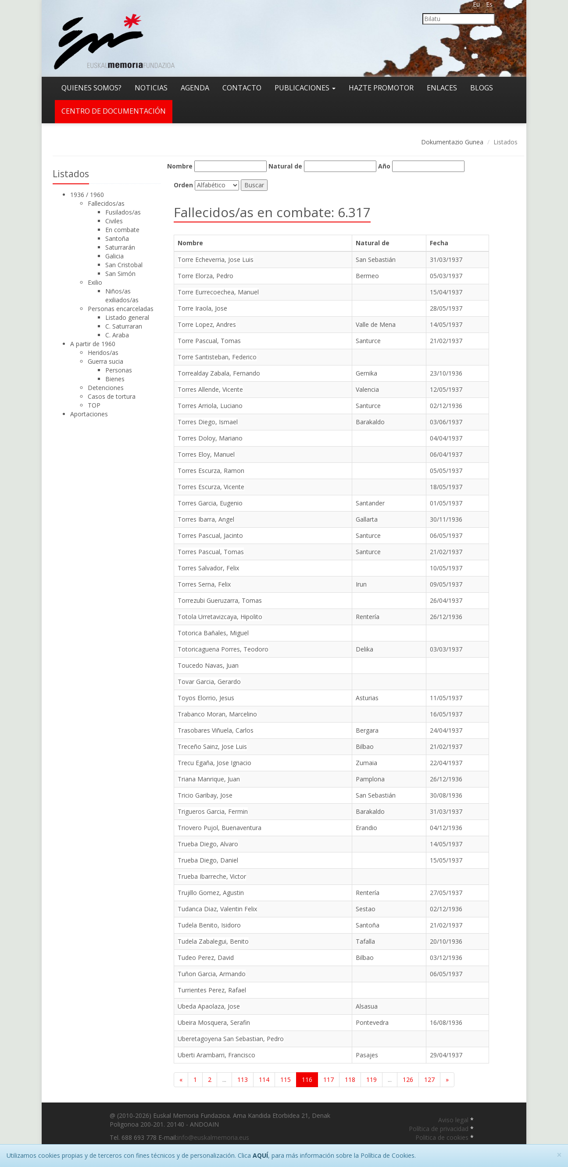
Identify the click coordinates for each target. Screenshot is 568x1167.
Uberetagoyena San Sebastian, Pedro (231, 1039)
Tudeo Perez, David (206, 957)
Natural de (285, 166)
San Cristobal (124, 265)
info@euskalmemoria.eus (213, 1137)
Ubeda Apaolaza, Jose (209, 1006)
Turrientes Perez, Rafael (212, 990)
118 (350, 1079)
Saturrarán (120, 247)
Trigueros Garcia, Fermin (213, 811)
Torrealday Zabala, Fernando (219, 373)
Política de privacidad (439, 1128)
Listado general (127, 317)
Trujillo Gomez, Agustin (211, 892)
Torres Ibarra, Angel (206, 519)
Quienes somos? (91, 88)
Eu (476, 4)
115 (285, 1079)
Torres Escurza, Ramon (211, 470)
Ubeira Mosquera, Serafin (214, 1022)
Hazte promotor (381, 88)
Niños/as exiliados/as (122, 295)
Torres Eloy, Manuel (206, 454)
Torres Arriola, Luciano (210, 405)
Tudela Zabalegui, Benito (213, 941)
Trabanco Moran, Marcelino (217, 714)
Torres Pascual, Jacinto (210, 535)
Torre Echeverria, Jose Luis (216, 259)
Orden (183, 185)
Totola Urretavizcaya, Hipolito (220, 616)
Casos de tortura (112, 396)
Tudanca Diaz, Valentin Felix (217, 909)
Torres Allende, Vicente (210, 389)
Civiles (114, 221)
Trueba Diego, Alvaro (208, 844)
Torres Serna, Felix (204, 584)
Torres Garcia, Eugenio (210, 503)
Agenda (195, 88)
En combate (122, 230)
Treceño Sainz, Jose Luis (212, 746)
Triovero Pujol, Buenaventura (219, 827)
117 (328, 1079)
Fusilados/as (123, 212)
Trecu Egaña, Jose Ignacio (214, 763)
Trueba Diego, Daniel (208, 860)
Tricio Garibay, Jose (205, 795)
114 (264, 1079)
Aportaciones (89, 414)
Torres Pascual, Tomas (211, 552)
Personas (118, 370)
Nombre (180, 166)
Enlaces (442, 88)
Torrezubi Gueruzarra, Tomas (220, 600)
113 (242, 1079)
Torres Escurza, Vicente (211, 487)
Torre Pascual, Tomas (209, 340)
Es (489, 4)
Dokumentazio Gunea (452, 142)
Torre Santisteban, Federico (217, 357)
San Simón (120, 273)
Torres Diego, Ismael (208, 422)
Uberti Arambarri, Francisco (216, 1055)
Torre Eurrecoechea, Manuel (218, 292)
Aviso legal (454, 1120)
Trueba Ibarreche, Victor (212, 876)
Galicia (114, 256)
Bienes (115, 379)
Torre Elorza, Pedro (205, 276)
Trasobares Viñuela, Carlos (216, 730)
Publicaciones (305, 88)
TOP (94, 405)
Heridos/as (103, 352)
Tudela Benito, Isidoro (209, 925)
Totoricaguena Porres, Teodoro (223, 649)
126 (408, 1079)
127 (429, 1079)
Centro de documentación (113, 111)
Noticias (151, 88)
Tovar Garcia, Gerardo (209, 681)
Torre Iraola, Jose (202, 308)
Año (384, 166)
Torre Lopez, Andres (207, 324)
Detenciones (106, 387)
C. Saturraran (123, 326)
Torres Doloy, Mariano (210, 438)
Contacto (241, 88)
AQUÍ (260, 1155)
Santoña (117, 238)
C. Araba (117, 335)
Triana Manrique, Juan (209, 779)
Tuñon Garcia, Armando (212, 974)
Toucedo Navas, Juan (208, 665)
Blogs (481, 88)
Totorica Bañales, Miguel (213, 633)
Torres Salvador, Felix (208, 568)
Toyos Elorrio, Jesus (206, 698)
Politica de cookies (442, 1137)
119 (371, 1079)
